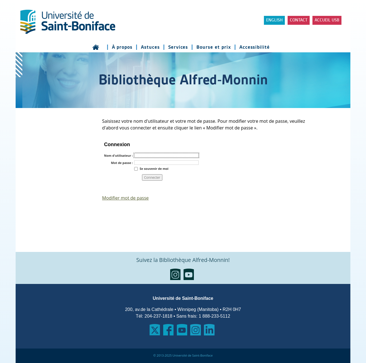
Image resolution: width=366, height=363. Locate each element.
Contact (298, 20)
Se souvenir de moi (153, 168)
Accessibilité (254, 47)
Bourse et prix (213, 47)
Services (178, 47)
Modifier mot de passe (125, 198)
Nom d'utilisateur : (118, 155)
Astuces (150, 47)
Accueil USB (327, 20)
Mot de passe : (122, 163)
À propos (122, 47)
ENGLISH (274, 20)
